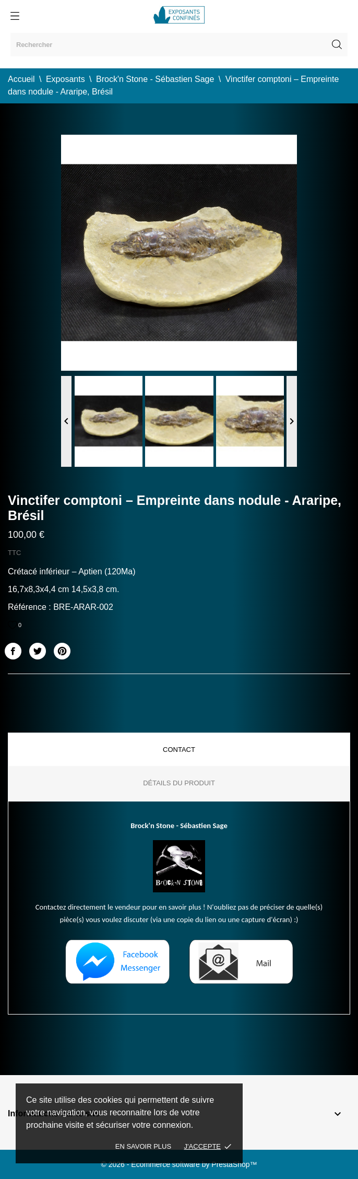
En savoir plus (143, 1146)
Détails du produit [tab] (179, 783)
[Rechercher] (179, 44)
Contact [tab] (179, 749)
